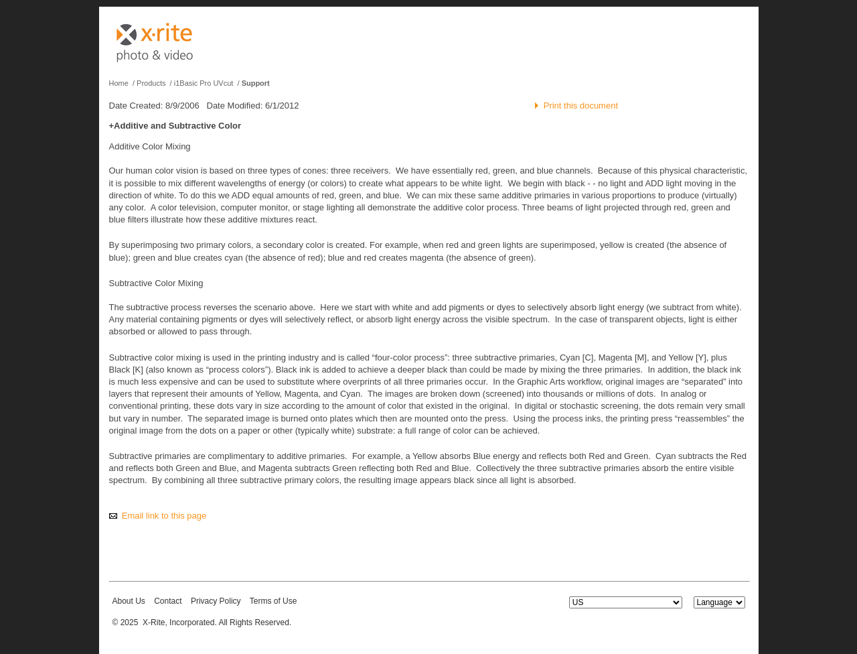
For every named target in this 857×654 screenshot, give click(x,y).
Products (151, 83)
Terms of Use (273, 601)
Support (256, 83)
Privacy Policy (216, 601)
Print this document (581, 106)
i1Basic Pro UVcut (204, 83)
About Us (128, 601)
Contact (167, 601)
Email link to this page (164, 516)
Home (119, 83)
